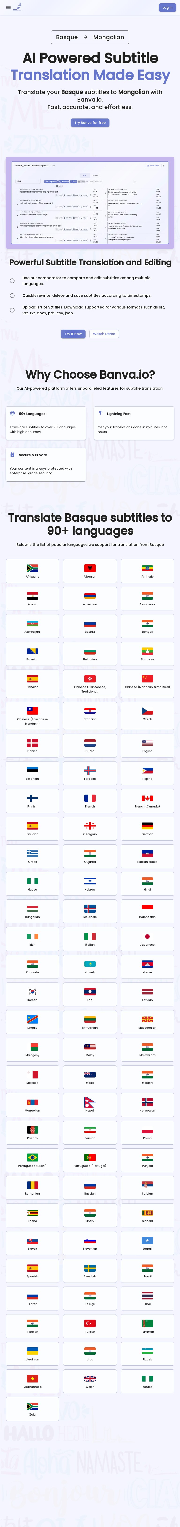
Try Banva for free (90, 122)
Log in (167, 7)
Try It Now (73, 333)
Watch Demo (104, 333)
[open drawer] (8, 7)
